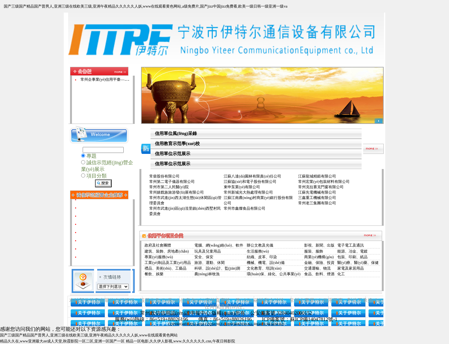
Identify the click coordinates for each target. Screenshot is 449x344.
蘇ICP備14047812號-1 (313, 319)
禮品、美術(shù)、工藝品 (165, 268)
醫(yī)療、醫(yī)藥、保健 (358, 262)
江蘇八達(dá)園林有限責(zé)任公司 (252, 176)
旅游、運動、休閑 (209, 262)
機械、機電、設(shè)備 (266, 262)
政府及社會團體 (158, 245)
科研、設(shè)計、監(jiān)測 (217, 268)
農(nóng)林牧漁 (207, 274)
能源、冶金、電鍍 (352, 251)
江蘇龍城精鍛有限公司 (317, 176)
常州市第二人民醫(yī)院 (169, 187)
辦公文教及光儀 (260, 245)
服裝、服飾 (313, 251)
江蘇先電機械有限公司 (317, 192)
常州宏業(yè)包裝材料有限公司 (324, 181)
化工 (341, 274)
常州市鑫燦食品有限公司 (244, 208)
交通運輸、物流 (317, 268)
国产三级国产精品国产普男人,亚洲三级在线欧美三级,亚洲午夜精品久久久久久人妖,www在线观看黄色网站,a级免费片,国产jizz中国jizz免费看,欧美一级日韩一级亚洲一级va (145, 6)
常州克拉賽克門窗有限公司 (321, 187)
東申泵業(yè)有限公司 (242, 187)
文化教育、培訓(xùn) (264, 268)
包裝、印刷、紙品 (352, 257)
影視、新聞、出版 (319, 245)
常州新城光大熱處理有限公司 (248, 192)
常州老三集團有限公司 (317, 203)
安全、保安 (203, 257)
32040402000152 (294, 313)
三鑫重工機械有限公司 (317, 197)
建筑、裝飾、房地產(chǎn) (167, 251)
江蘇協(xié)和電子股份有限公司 (250, 181)
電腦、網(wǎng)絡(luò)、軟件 (218, 245)
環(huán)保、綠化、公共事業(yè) (274, 274)
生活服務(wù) (258, 251)
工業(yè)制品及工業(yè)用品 (168, 262)
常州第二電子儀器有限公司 (172, 181)
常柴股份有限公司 (164, 176)
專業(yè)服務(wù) (159, 257)
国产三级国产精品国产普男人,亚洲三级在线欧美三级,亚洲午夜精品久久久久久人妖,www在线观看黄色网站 (89, 335)
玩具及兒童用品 (207, 251)
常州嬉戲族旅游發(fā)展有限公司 (176, 192)
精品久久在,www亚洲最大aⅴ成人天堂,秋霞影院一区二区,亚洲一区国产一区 (62, 341)
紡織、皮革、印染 (262, 257)
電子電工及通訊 (350, 245)
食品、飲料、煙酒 (319, 274)
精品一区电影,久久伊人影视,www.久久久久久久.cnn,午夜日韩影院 (180, 341)
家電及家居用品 (350, 268)
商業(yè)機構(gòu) (319, 257)
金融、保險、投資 (319, 262)
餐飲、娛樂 (154, 274)
